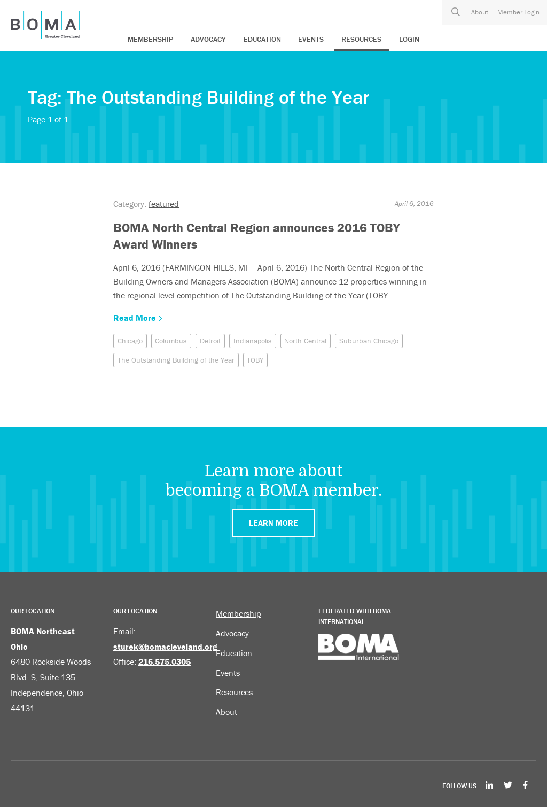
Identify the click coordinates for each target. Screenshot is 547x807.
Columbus (171, 340)
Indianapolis (252, 340)
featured (164, 203)
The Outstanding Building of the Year (176, 360)
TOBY (255, 360)
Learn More (273, 523)
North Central (305, 340)
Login (409, 39)
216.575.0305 (164, 661)
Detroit (210, 340)
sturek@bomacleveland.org (165, 646)
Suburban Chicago (368, 340)
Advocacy (208, 39)
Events (311, 39)
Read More (137, 317)
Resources (361, 39)
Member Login (518, 12)
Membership (150, 39)
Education (262, 39)
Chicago (130, 340)
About (479, 12)
